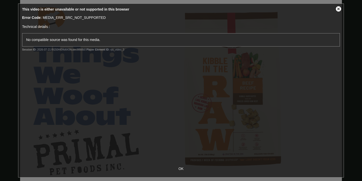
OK (181, 169)
